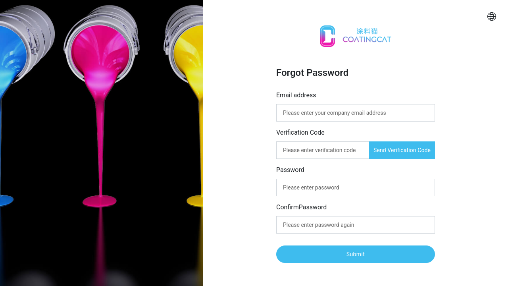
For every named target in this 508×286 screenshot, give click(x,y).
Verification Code (300, 132)
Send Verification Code (402, 150)
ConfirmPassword (301, 207)
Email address (296, 95)
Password (290, 169)
